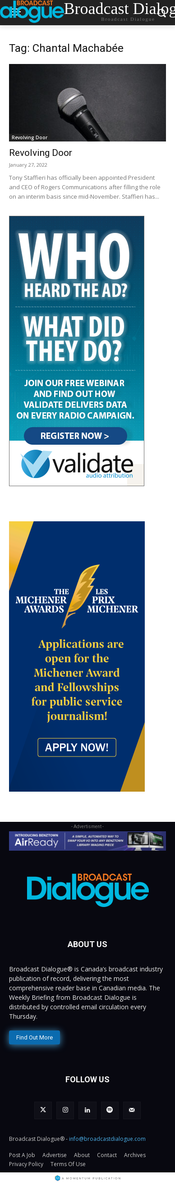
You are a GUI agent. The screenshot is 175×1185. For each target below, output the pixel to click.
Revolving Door (29, 137)
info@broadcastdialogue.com (107, 1139)
